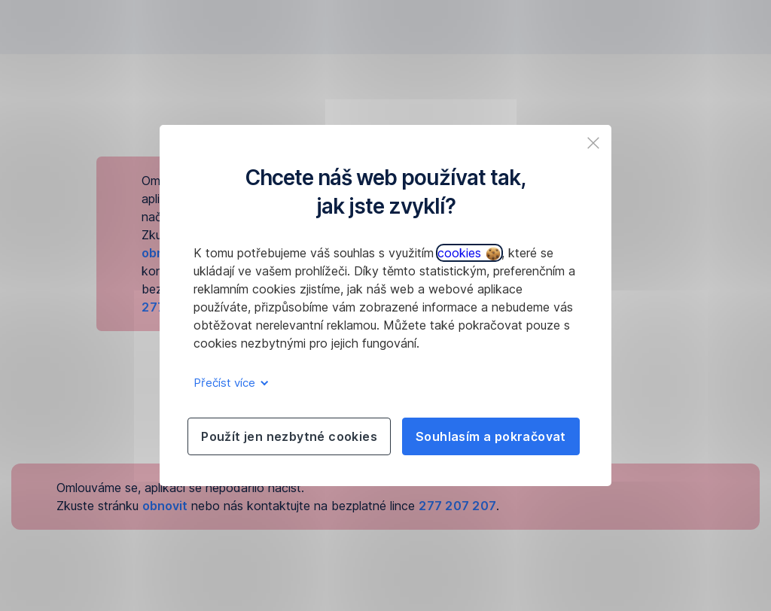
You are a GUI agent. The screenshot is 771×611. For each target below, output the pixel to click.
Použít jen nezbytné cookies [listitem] (289, 436)
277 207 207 (457, 505)
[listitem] (593, 143)
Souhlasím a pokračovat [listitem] (491, 436)
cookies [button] (468, 252)
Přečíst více (229, 382)
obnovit (164, 505)
